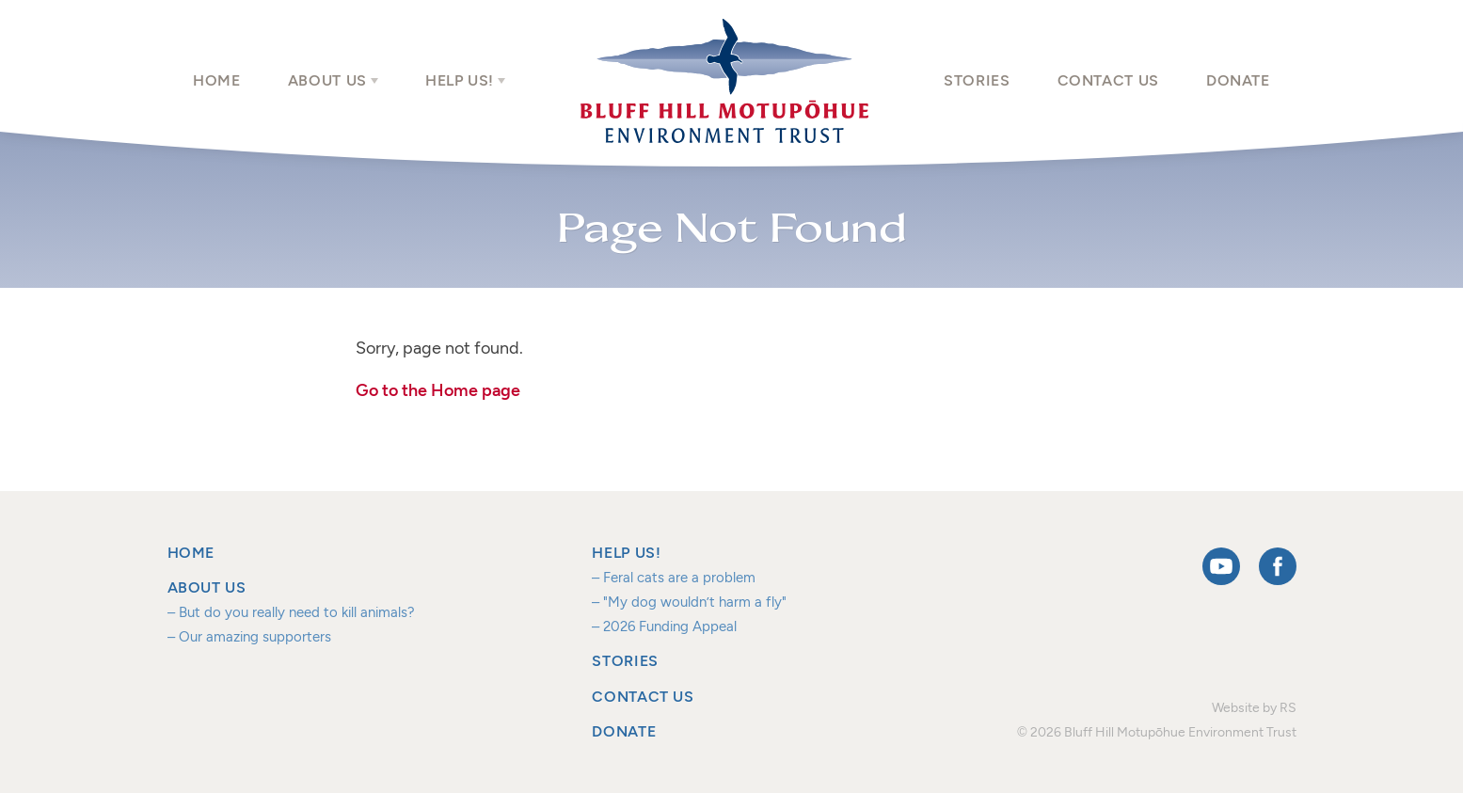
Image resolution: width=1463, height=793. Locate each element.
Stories (977, 80)
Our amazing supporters (255, 636)
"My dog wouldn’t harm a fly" (695, 602)
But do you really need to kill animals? (297, 612)
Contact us (1108, 80)
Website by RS (1254, 707)
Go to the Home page (438, 390)
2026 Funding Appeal (670, 626)
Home (217, 80)
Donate (1238, 80)
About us (327, 80)
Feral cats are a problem (679, 577)
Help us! (459, 80)
